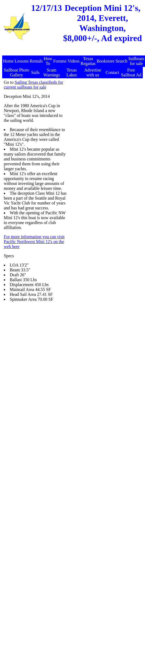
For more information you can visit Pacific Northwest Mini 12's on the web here (34, 241)
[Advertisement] (90, 131)
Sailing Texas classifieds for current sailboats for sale (33, 84)
